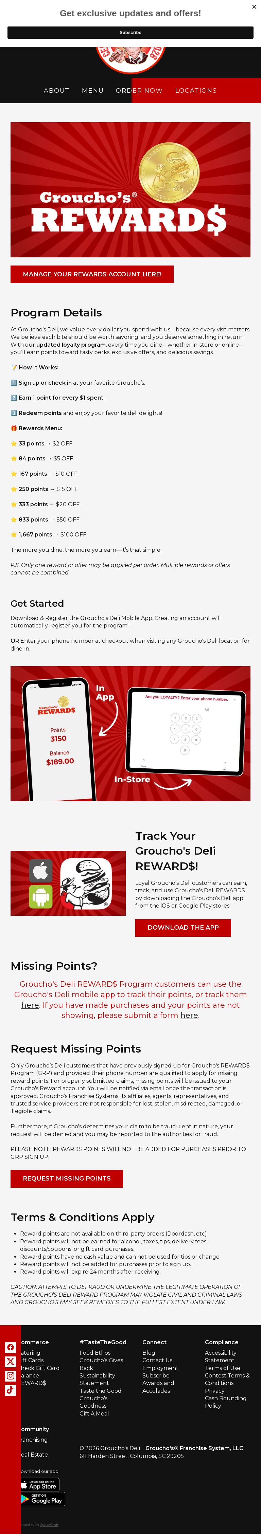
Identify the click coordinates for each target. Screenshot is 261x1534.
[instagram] (10, 1376)
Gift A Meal (94, 1413)
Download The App (183, 927)
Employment (160, 1368)
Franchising (32, 1440)
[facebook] (10, 1347)
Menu (93, 90)
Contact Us (157, 1360)
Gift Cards (30, 1360)
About (57, 90)
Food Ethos (95, 1353)
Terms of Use (222, 1368)
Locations (196, 90)
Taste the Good (101, 1391)
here (30, 1005)
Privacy (215, 1391)
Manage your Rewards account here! (92, 274)
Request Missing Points (67, 1178)
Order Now (139, 90)
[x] (10, 1361)
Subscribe (156, 1375)
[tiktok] (10, 1390)
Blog (148, 1353)
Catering (28, 1353)
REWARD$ (31, 1383)
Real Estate (32, 1454)
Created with (37, 1524)
